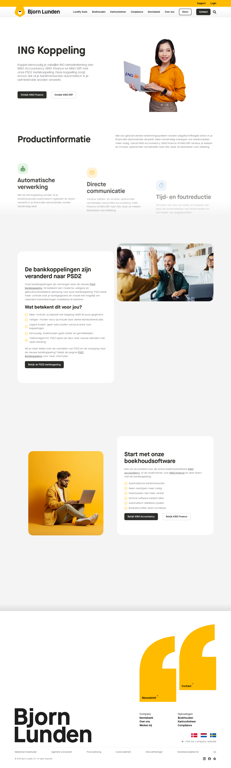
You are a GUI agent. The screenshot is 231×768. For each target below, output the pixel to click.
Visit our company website (200, 741)
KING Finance (177, 470)
